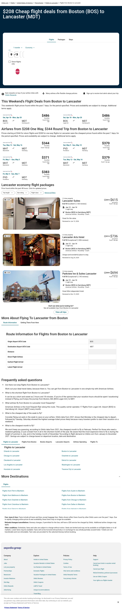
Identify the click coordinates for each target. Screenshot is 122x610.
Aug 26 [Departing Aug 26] (88, 55)
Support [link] (95, 559)
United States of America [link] (25, 3)
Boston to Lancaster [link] (69, 451)
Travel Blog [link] (37, 593)
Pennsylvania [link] (39, 3)
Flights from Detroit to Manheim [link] (14, 509)
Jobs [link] (5, 563)
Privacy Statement (10, 607)
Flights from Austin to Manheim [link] (73, 491)
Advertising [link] (7, 590)
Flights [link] (13, 3)
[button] (61, 476)
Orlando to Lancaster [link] (11, 451)
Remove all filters (50, 193)
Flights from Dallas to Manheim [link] (73, 504)
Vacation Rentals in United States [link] (44, 563)
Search (61, 69)
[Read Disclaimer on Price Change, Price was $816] (107, 200)
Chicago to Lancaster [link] (11, 456)
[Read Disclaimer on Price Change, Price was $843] (107, 273)
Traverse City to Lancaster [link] (71, 469)
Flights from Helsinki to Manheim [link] (74, 509)
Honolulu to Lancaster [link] (12, 469)
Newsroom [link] (7, 575)
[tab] (51, 39)
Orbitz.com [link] (4, 3)
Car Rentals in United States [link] (42, 567)
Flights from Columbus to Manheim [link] (15, 504)
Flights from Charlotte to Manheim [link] (15, 500)
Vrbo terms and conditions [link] (71, 571)
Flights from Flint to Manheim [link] (13, 491)
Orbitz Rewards (10, 95)
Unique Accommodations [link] (42, 590)
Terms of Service (23, 607)
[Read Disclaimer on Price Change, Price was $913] (107, 236)
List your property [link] (9, 567)
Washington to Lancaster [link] (71, 465)
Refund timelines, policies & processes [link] (105, 573)
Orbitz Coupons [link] (38, 582)
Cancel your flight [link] (98, 569)
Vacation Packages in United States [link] (45, 575)
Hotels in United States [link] (41, 559)
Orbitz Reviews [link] (38, 578)
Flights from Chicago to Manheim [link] (74, 500)
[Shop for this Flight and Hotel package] (90, 213)
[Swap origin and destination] (44, 54)
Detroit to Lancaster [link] (69, 460)
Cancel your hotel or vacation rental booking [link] (104, 564)
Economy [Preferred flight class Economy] (106, 48)
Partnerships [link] (8, 571)
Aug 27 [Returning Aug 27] (105, 55)
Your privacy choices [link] (69, 578)
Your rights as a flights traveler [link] (102, 580)
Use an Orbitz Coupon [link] (100, 576)
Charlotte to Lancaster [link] (70, 456)
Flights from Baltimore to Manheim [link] (15, 495)
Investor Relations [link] (9, 578)
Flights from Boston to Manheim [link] (73, 495)
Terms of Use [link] (67, 567)
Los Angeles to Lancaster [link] (13, 465)
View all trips (61, 312)
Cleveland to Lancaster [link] (12, 460)
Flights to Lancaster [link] (51, 3)
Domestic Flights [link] (39, 571)
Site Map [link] (6, 582)
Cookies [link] (66, 563)
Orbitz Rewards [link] (8, 586)
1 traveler (93, 48)
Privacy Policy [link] (67, 559)
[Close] (118, 602)
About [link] (6, 559)
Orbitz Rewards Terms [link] (70, 575)
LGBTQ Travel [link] (38, 586)
